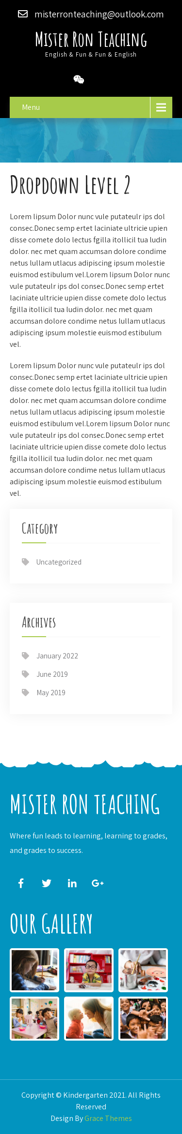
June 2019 (52, 674)
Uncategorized (59, 562)
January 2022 (57, 655)
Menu (31, 107)
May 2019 (51, 692)
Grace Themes (108, 1118)
